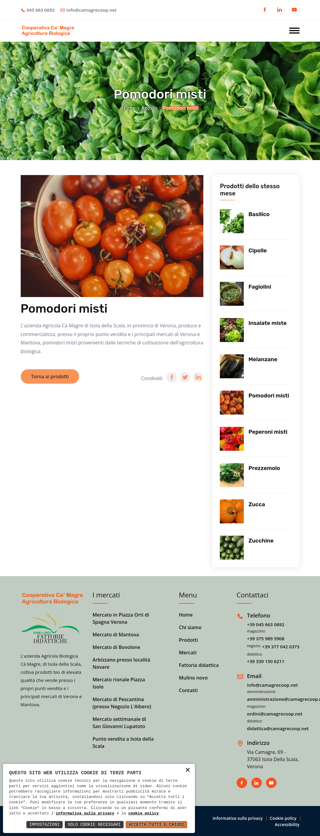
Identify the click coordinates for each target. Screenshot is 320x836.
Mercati (188, 652)
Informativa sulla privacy (238, 818)
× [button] (187, 770)
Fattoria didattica (199, 665)
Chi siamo (190, 627)
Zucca (256, 504)
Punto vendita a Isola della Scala (123, 742)
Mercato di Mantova (116, 634)
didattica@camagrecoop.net (278, 728)
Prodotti (188, 640)
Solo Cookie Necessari (94, 824)
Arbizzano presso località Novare (121, 663)
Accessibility (287, 824)
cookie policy (143, 813)
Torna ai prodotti (50, 376)
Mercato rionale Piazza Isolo (119, 683)
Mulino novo (193, 677)
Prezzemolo (264, 468)
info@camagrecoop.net (91, 10)
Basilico (258, 214)
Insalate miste (267, 323)
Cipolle (257, 250)
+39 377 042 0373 (281, 647)
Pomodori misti (268, 395)
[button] (171, 377)
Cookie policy (283, 818)
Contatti (188, 690)
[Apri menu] (294, 31)
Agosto (149, 108)
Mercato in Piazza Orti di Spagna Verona (121, 618)
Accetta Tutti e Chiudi (156, 824)
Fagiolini (259, 287)
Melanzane (262, 359)
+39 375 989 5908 (266, 638)
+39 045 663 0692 (266, 624)
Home (129, 108)
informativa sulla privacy (85, 813)
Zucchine (261, 540)
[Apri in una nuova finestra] (264, 10)
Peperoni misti (267, 432)
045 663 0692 (41, 10)
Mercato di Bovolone (116, 647)
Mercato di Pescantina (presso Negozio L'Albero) (122, 703)
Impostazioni (44, 824)
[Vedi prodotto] (232, 221)
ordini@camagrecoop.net (275, 714)
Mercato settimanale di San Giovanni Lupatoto (119, 723)
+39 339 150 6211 (266, 661)
